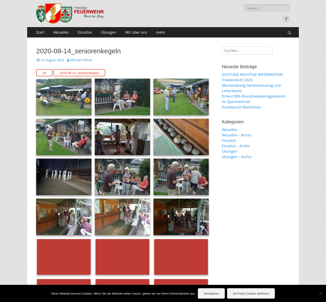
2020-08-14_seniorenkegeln (79, 73)
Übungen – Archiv (237, 156)
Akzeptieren (211, 293)
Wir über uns (136, 32)
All (44, 73)
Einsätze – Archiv (236, 145)
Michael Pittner (81, 60)
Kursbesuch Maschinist (241, 107)
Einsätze (84, 32)
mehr (160, 32)
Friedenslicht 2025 (237, 79)
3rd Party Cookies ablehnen (251, 293)
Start (40, 32)
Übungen (108, 32)
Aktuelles (61, 32)
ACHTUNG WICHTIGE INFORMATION (252, 74)
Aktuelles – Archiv (236, 135)
